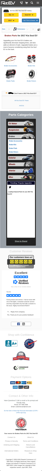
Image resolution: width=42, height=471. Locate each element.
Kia (11, 15)
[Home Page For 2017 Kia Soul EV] (8, 3)
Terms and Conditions (30, 441)
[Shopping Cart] (26, 3)
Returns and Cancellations (30, 446)
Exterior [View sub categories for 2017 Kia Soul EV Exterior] (12, 158)
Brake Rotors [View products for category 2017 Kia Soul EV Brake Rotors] (31, 81)
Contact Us (11, 437)
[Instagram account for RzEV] (23, 324)
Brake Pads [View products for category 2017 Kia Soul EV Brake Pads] (10, 81)
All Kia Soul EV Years (21, 100)
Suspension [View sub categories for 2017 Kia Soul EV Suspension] (14, 130)
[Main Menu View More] (37, 3)
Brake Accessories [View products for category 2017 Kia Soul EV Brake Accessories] (10, 66)
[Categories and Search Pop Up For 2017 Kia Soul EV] (31, 3)
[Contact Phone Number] (21, 3)
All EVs (21, 105)
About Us (30, 437)
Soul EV (29, 15)
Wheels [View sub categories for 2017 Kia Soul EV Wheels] (12, 164)
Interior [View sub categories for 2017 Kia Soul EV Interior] (12, 171)
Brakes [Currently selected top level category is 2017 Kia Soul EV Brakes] (12, 136)
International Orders (11, 451)
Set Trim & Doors (30, 20)
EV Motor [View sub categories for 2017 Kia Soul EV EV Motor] (13, 123)
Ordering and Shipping (11, 445)
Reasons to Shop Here (31, 452)
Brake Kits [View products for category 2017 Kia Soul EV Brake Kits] (31, 66)
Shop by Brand (21, 241)
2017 (11, 20)
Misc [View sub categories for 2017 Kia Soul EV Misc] (11, 177)
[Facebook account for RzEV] (18, 324)
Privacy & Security (11, 441)
